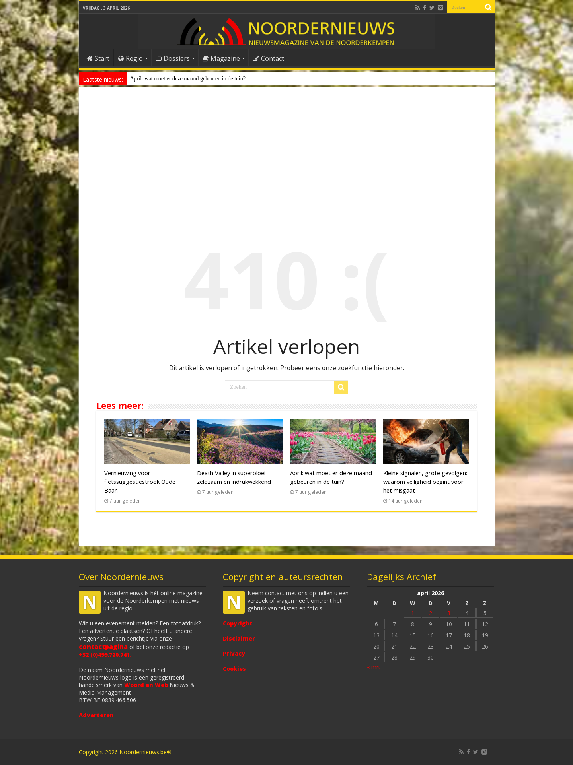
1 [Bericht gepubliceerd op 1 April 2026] (412, 613)
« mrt (373, 667)
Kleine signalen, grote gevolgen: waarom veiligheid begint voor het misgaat (425, 481)
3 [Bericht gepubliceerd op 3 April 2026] (448, 613)
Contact (268, 58)
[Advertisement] (286, 156)
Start (98, 58)
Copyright (238, 623)
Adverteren (96, 715)
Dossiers (173, 58)
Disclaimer (239, 638)
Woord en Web (146, 685)
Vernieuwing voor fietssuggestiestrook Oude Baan (139, 481)
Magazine (221, 58)
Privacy (234, 653)
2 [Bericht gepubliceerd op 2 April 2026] (430, 613)
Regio (130, 58)
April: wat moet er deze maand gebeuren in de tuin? (188, 79)
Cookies (234, 668)
